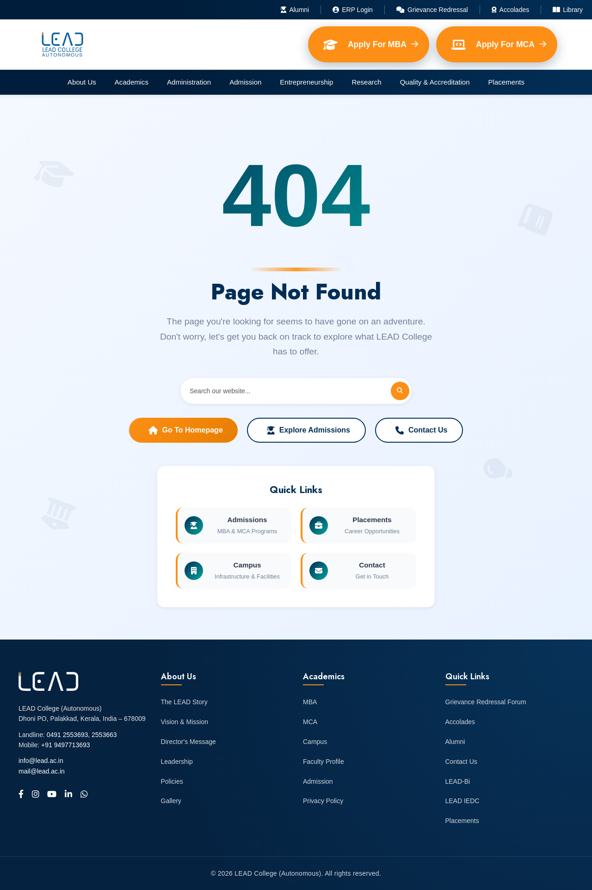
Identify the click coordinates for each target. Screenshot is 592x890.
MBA (310, 702)
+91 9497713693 (65, 745)
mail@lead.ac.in (41, 771)
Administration (189, 82)
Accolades (511, 9)
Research (366, 82)
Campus (315, 741)
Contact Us (421, 430)
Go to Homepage (185, 430)
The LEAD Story (184, 702)
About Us (82, 82)
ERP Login (353, 9)
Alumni (295, 9)
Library (568, 9)
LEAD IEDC (462, 801)
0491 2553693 (67, 734)
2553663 (104, 734)
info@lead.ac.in (40, 760)
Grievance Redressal (432, 9)
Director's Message (188, 741)
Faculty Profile (323, 761)
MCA (310, 721)
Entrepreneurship (306, 82)
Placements (506, 82)
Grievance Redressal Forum (485, 702)
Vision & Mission (184, 721)
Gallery (171, 801)
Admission (245, 82)
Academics (131, 82)
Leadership (177, 761)
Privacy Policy (323, 801)
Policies (172, 781)
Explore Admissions (308, 430)
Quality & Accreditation (435, 82)
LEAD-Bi (457, 781)
